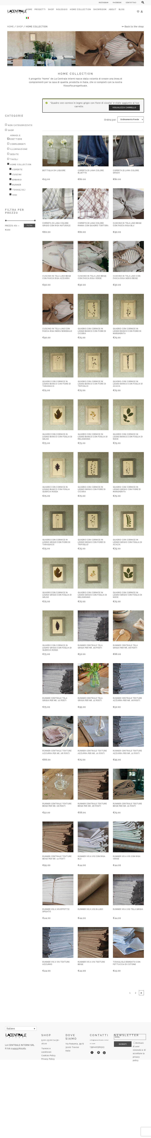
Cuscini (17, 175)
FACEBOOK (117, 2)
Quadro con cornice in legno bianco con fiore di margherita (127, 331)
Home (10, 26)
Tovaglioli (19, 190)
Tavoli (14, 159)
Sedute (14, 154)
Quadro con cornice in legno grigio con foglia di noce (127, 595)
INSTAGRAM (103, 2)
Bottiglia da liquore (53, 170)
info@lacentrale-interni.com (99, 1041)
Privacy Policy (48, 1059)
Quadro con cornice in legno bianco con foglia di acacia (128, 383)
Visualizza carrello (124, 107)
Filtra (29, 225)
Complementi (18, 144)
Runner (16, 185)
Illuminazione (18, 149)
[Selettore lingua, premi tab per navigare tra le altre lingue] (21, 1028)
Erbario (17, 180)
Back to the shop (133, 26)
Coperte (17, 170)
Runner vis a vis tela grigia (128, 909)
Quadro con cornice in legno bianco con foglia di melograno (93, 436)
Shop (20, 26)
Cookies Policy (48, 1056)
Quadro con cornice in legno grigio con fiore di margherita (127, 489)
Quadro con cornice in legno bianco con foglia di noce (128, 436)
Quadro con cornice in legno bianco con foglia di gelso (57, 436)
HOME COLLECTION (20, 164)
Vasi (14, 195)
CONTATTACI (131, 2)
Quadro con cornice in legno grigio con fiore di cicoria (92, 489)
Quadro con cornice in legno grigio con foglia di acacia (127, 542)
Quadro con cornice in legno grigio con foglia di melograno (92, 595)
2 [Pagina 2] (135, 993)
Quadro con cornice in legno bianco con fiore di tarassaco (56, 383)
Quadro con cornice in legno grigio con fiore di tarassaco (56, 542)
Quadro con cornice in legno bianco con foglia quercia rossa (56, 489)
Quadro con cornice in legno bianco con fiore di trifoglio (92, 383)
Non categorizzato (20, 125)
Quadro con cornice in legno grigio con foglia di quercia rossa (57, 647)
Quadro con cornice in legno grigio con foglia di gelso (57, 595)
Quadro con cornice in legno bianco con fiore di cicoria (92, 331)
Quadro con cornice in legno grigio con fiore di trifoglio (92, 542)
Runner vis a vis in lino (90, 909)
